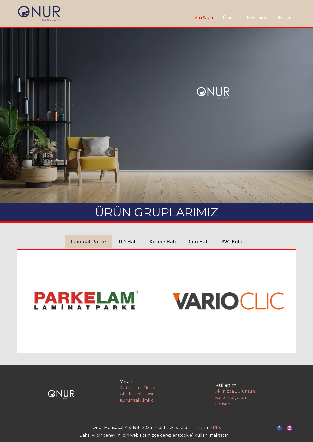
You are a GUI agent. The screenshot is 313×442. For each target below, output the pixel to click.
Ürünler (230, 17)
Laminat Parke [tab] (88, 241)
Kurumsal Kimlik (136, 400)
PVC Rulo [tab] (231, 241)
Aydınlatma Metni (137, 387)
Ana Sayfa (204, 17)
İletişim (284, 17)
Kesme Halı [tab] (162, 241)
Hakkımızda (257, 17)
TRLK (215, 427)
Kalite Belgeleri (230, 397)
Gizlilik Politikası (136, 394)
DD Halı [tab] (128, 241)
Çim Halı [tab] (199, 241)
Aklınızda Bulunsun (235, 391)
